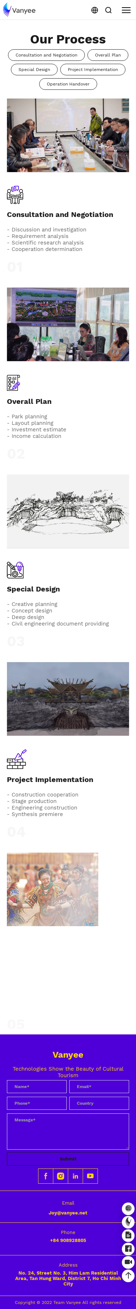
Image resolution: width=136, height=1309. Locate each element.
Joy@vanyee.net (68, 1213)
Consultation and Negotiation (46, 55)
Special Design (34, 69)
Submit (68, 1159)
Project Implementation (93, 69)
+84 (68, 1240)
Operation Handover (68, 84)
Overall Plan (108, 55)
